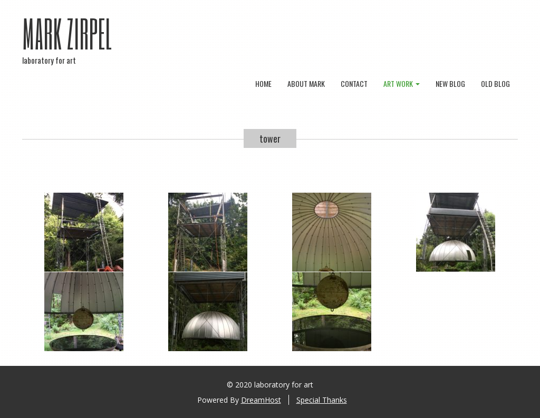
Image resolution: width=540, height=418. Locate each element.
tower (270, 138)
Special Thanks (321, 400)
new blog (450, 83)
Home (263, 83)
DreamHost (261, 400)
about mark (306, 83)
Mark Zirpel (67, 33)
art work (401, 83)
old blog (495, 83)
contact (354, 83)
